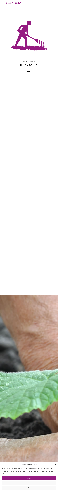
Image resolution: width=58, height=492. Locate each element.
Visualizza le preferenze (29, 488)
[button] (55, 464)
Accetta (29, 478)
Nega (29, 483)
